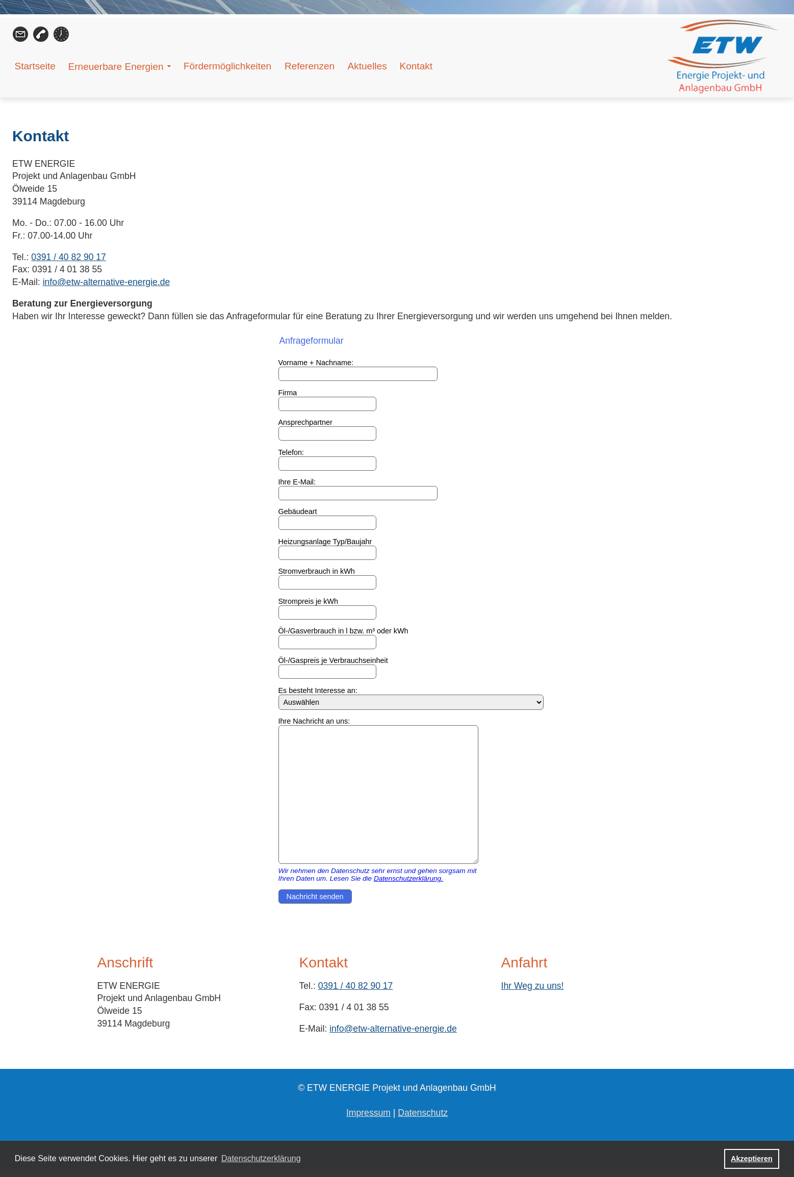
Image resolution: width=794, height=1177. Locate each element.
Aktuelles (367, 66)
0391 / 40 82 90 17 (68, 257)
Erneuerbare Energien (116, 66)
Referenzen (310, 66)
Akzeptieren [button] (752, 1159)
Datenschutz (423, 1113)
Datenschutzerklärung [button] (261, 1158)
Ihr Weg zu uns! (532, 986)
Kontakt (416, 66)
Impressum (368, 1113)
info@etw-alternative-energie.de (106, 282)
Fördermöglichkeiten (227, 66)
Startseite (35, 66)
